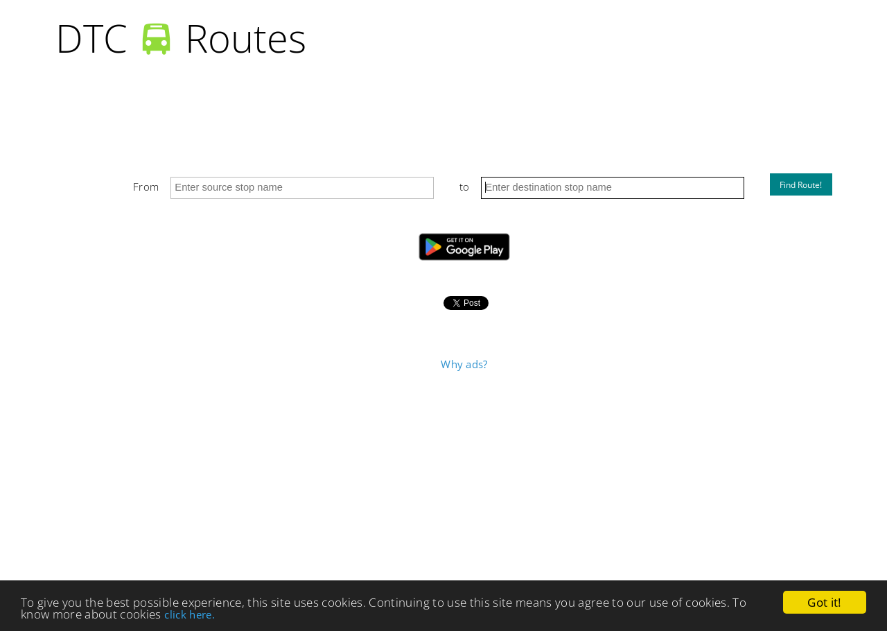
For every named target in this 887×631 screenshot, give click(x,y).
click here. (189, 615)
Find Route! (801, 185)
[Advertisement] (464, 478)
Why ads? (464, 364)
